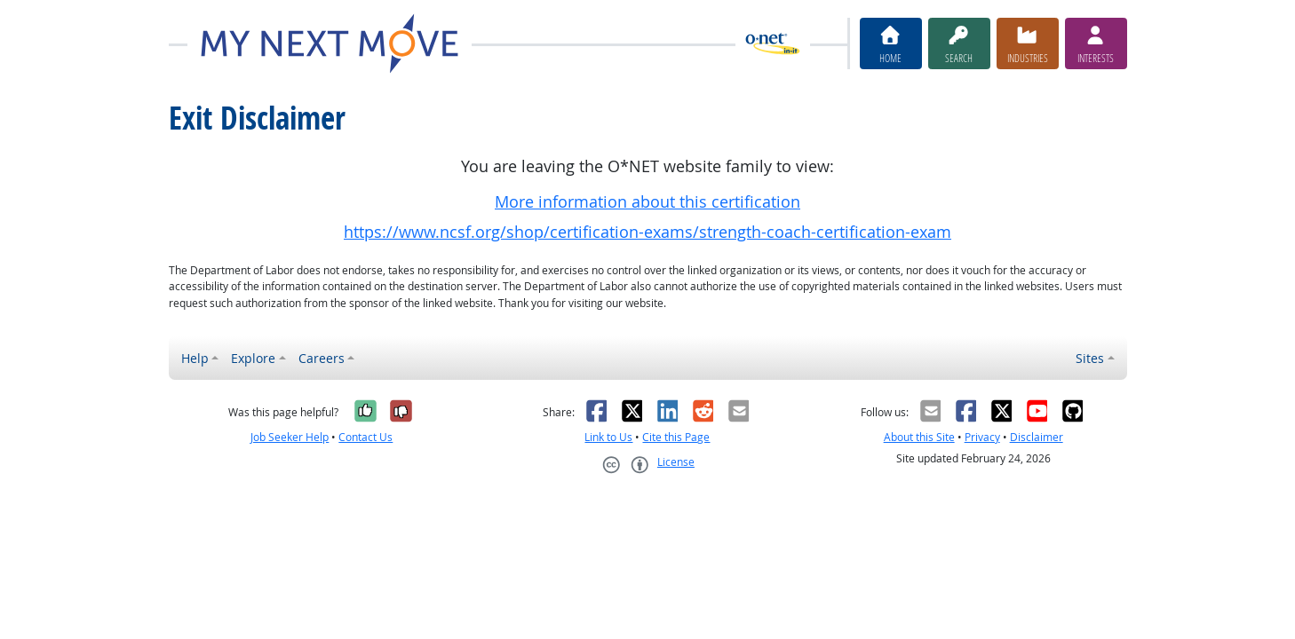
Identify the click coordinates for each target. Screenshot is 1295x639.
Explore (253, 358)
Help (195, 358)
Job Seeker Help (289, 437)
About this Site (919, 437)
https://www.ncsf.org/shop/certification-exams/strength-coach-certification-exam (647, 232)
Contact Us (365, 437)
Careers (321, 358)
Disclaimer (1036, 437)
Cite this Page (676, 437)
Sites (1090, 358)
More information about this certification (647, 202)
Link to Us (608, 437)
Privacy (982, 437)
